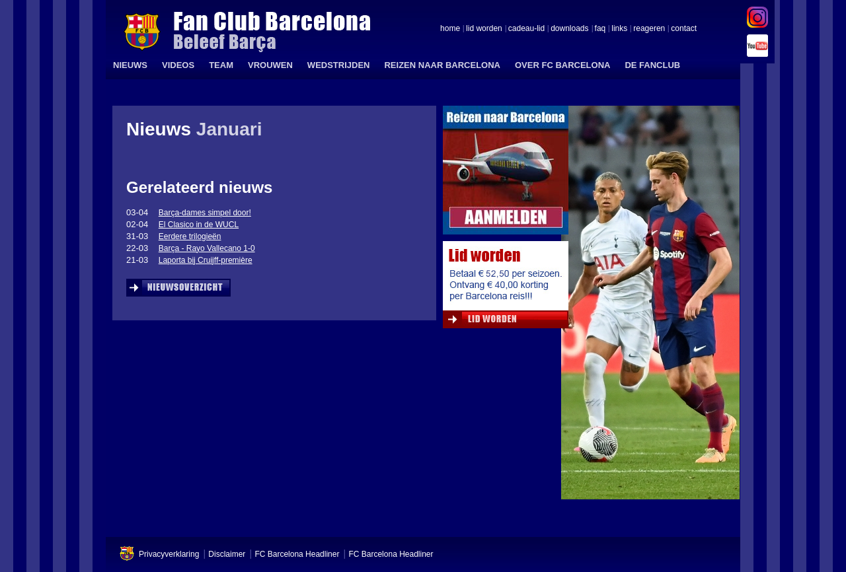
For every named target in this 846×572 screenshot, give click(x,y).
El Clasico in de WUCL (199, 224)
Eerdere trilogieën (190, 236)
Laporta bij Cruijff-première (205, 260)
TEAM (221, 65)
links (619, 29)
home (450, 29)
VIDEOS (178, 65)
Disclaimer (226, 554)
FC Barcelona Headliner (296, 554)
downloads (569, 29)
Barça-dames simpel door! (205, 212)
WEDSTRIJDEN (338, 65)
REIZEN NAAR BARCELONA (442, 65)
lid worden (484, 29)
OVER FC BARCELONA (562, 65)
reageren (649, 29)
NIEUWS (130, 65)
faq (600, 29)
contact (684, 29)
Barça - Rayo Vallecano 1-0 (207, 248)
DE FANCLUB (652, 65)
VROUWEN (270, 65)
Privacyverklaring (169, 554)
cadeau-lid (526, 29)
